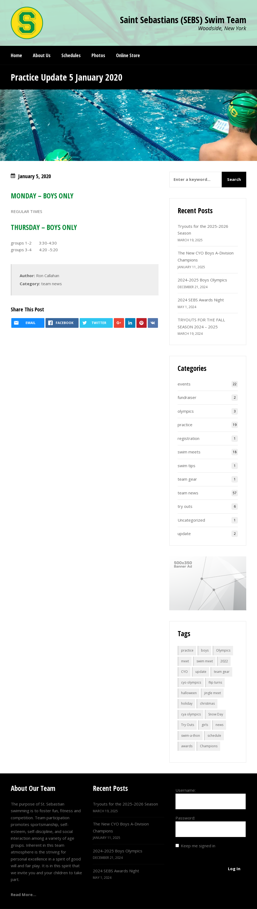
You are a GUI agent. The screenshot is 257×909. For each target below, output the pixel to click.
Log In (234, 868)
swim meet (204, 661)
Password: (185, 818)
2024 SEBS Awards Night (201, 299)
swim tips (186, 465)
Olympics (223, 650)
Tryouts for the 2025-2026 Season (125, 804)
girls (205, 724)
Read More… (23, 894)
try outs (185, 506)
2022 (224, 661)
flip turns (215, 682)
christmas (207, 703)
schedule (214, 735)
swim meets (189, 451)
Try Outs (187, 724)
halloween (189, 693)
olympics (186, 411)
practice (185, 424)
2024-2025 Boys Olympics (202, 280)
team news (51, 283)
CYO (184, 671)
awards (186, 746)
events (184, 384)
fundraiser (187, 397)
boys (205, 650)
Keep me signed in (198, 845)
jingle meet (212, 693)
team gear (187, 479)
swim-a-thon (190, 735)
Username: (185, 790)
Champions (208, 746)
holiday (186, 703)
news (219, 724)
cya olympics (191, 714)
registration (188, 438)
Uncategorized (191, 520)
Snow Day (215, 714)
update (184, 533)
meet (185, 661)
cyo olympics (191, 682)
